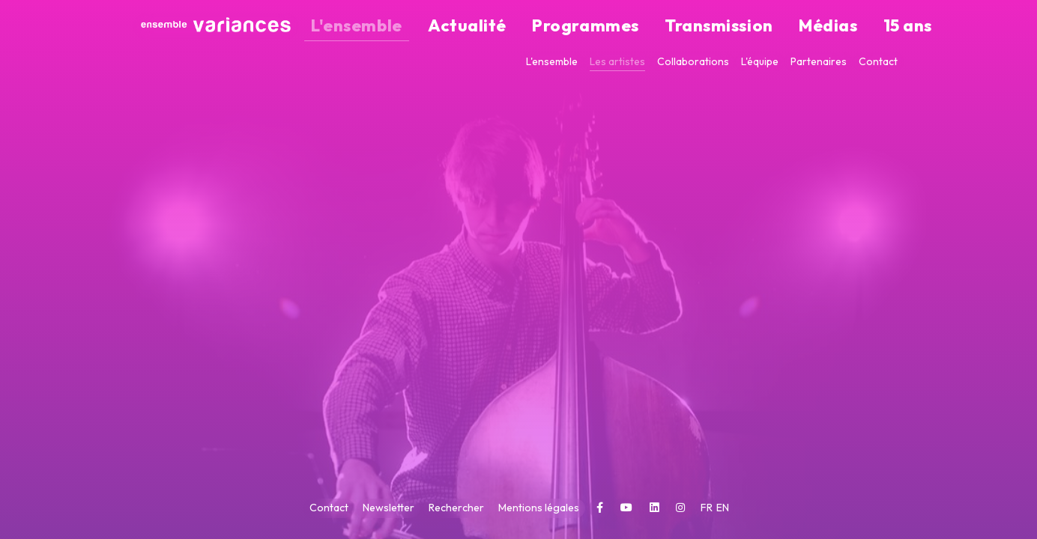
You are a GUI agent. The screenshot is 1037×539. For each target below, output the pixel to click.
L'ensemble (502, 26)
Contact (878, 61)
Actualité (577, 26)
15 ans (883, 26)
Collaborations (693, 61)
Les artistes (617, 61)
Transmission (752, 26)
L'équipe (759, 61)
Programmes (659, 26)
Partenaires (818, 61)
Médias (828, 26)
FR (708, 507)
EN (722, 507)
